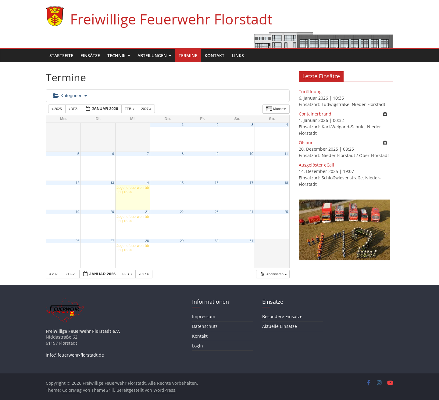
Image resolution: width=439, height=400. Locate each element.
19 (77, 212)
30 (217, 241)
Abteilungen (152, 55)
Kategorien (70, 95)
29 (182, 241)
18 (286, 183)
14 (147, 183)
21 (147, 212)
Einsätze (90, 55)
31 (251, 241)
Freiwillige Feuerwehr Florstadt (171, 18)
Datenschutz (205, 326)
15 (182, 183)
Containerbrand (315, 114)
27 (112, 241)
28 (147, 241)
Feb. (130, 109)
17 (251, 183)
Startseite (61, 55)
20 (112, 212)
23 (217, 212)
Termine (188, 55)
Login (197, 346)
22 (182, 212)
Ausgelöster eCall (316, 165)
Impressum (203, 316)
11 (286, 154)
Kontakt (214, 55)
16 (217, 183)
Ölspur (306, 142)
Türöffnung (310, 91)
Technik (116, 55)
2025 (57, 109)
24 (251, 212)
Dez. (74, 109)
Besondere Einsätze (282, 316)
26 (77, 241)
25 (286, 212)
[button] (273, 274)
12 (77, 183)
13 (112, 183)
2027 (146, 109)
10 (251, 154)
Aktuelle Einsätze (279, 326)
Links (238, 55)
